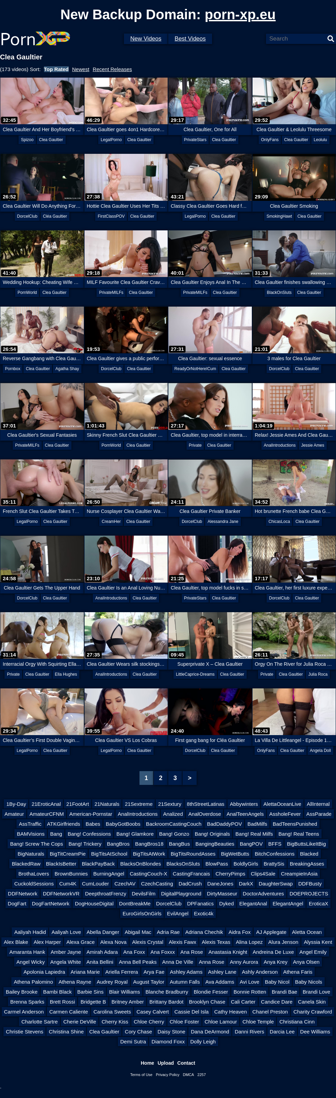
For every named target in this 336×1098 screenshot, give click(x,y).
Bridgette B (93, 1002)
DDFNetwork (22, 893)
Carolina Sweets (112, 1012)
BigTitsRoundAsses (193, 854)
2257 (202, 1075)
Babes (93, 824)
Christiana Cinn (297, 1022)
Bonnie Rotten (250, 992)
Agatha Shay (67, 368)
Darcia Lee (282, 1031)
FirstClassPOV (111, 216)
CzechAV (124, 884)
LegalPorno (111, 139)
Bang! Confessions (89, 834)
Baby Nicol (277, 982)
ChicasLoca (279, 521)
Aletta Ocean (307, 932)
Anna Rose (211, 962)
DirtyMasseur (222, 893)
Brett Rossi (62, 1002)
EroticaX (318, 903)
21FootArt (77, 804)
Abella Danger (103, 932)
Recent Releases (112, 69)
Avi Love (249, 982)
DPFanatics (200, 903)
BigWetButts (235, 854)
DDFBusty (310, 884)
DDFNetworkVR (61, 893)
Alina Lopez (249, 942)
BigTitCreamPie (68, 854)
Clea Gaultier (51, 139)
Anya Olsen (306, 962)
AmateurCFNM (47, 814)
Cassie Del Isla (191, 1012)
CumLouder (95, 884)
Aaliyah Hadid (30, 932)
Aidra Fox (239, 932)
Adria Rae (168, 932)
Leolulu (320, 139)
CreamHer (111, 521)
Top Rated (56, 69)
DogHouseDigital (94, 903)
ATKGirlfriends (63, 824)
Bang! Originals (212, 834)
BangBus (179, 844)
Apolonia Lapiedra (44, 972)
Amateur (14, 814)
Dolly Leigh (203, 1041)
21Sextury (169, 804)
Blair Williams (124, 992)
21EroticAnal (46, 804)
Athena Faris (297, 972)
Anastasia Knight (228, 952)
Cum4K (68, 884)
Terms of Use (141, 1075)
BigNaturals (31, 854)
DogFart (17, 903)
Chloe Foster (184, 1022)
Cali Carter (243, 1002)
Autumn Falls (185, 982)
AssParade (319, 814)
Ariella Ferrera (121, 972)
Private (195, 445)
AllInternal (318, 804)
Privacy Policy (167, 1075)
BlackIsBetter (61, 864)
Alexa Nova (113, 942)
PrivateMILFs (111, 292)
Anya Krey (275, 962)
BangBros (118, 844)
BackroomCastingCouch (174, 824)
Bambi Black (57, 992)
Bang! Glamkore (135, 834)
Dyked (226, 903)
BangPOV (251, 844)
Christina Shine (66, 1031)
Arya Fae (154, 972)
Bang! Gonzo (174, 834)
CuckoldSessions (34, 884)
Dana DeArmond (210, 1031)
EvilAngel (178, 913)
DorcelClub (27, 216)
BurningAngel (108, 874)
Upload (166, 1063)
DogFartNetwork (50, 903)
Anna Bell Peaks (138, 962)
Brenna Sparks (27, 1002)
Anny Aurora (244, 962)
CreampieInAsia (299, 874)
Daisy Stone (172, 1031)
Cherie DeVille (79, 1022)
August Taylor (149, 982)
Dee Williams (315, 1031)
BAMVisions (31, 834)
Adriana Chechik (204, 932)
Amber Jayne (66, 952)
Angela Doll (320, 750)
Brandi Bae (284, 992)
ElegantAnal (253, 903)
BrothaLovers (34, 874)
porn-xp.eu (240, 14)
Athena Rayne (74, 982)
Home (147, 1063)
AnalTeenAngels (245, 814)
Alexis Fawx (182, 942)
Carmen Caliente (68, 1012)
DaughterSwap (276, 884)
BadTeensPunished (295, 824)
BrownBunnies (71, 874)
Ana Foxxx (162, 952)
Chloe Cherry (149, 1022)
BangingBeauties (214, 844)
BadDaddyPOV (224, 824)
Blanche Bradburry (167, 992)
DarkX (246, 884)
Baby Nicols (308, 982)
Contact (186, 1063)
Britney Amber (128, 1002)
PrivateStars (195, 139)
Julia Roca (317, 674)
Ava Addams (219, 982)
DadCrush (190, 884)
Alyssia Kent (318, 942)
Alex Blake (16, 942)
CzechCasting (157, 884)
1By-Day (16, 804)
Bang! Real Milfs (254, 834)
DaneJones (220, 884)
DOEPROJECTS (309, 893)
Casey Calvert (152, 1012)
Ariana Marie (85, 972)
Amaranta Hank (27, 952)
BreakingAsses (307, 864)
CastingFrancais (191, 874)
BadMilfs (257, 824)
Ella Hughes (66, 674)
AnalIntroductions (280, 445)
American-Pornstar (90, 814)
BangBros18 (149, 844)
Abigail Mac (138, 932)
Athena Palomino (33, 982)
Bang (56, 834)
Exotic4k (204, 913)
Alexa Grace (80, 942)
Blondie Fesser (211, 992)
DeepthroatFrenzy (105, 893)
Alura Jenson (283, 942)
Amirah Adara (102, 952)
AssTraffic (30, 824)
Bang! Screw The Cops (36, 844)
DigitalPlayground (181, 893)
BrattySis (274, 864)
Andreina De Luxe (273, 952)
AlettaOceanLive (282, 804)
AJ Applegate (271, 932)
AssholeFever (285, 814)
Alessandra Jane (223, 521)
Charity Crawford (312, 1012)
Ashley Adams (186, 972)
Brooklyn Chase (207, 1002)
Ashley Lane (222, 972)
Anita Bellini (100, 962)
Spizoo (27, 139)
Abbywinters (244, 804)
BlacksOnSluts (183, 864)
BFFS (274, 844)
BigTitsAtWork (149, 854)
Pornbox (13, 368)
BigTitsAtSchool (109, 854)
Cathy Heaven (230, 1012)
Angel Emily (313, 952)
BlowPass (216, 864)
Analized (173, 814)
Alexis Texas (216, 942)
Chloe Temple (258, 1022)
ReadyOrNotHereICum (195, 368)
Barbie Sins (90, 992)
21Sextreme (139, 804)
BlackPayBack (98, 864)
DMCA (188, 1075)
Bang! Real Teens (299, 834)
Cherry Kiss (115, 1022)
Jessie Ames (312, 445)
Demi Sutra (133, 1041)
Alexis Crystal (147, 942)
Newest (80, 69)
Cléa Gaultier (55, 216)
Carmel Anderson (24, 1012)
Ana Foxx (134, 952)
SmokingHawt (279, 216)
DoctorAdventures (263, 893)
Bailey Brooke (22, 992)
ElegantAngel (287, 903)
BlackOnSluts (279, 292)
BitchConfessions (274, 854)
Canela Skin (312, 1002)
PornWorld (27, 292)
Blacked (309, 854)
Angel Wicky (30, 962)
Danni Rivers (249, 1031)
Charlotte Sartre (39, 1022)
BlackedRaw (26, 864)
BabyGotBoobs (123, 824)
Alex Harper (47, 942)
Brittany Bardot (166, 1002)
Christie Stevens (24, 1031)
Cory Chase (138, 1031)
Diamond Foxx (168, 1041)
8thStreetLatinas (205, 804)
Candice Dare (277, 1002)
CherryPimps (230, 874)
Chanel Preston (270, 1012)
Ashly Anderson (260, 972)
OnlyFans (270, 139)
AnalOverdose (204, 814)
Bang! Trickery (84, 844)
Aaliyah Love (66, 932)
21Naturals (107, 804)
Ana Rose (191, 952)
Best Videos (190, 38)
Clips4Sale (263, 874)
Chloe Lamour (221, 1022)
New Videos (145, 38)
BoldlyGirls (246, 864)
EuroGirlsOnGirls (142, 913)
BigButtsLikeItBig (306, 844)
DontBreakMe (135, 903)
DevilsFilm (143, 893)
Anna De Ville (177, 962)
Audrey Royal (112, 982)
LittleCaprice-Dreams (195, 674)
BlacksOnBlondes (140, 864)
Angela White (65, 962)
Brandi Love (316, 992)
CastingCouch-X (148, 874)
